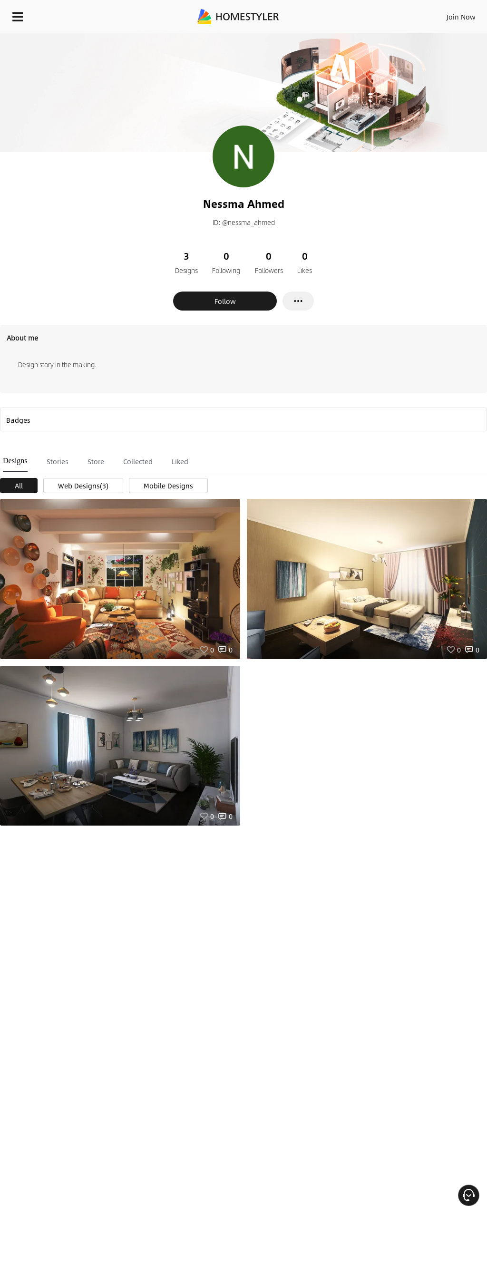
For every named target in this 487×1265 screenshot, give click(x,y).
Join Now (461, 16)
